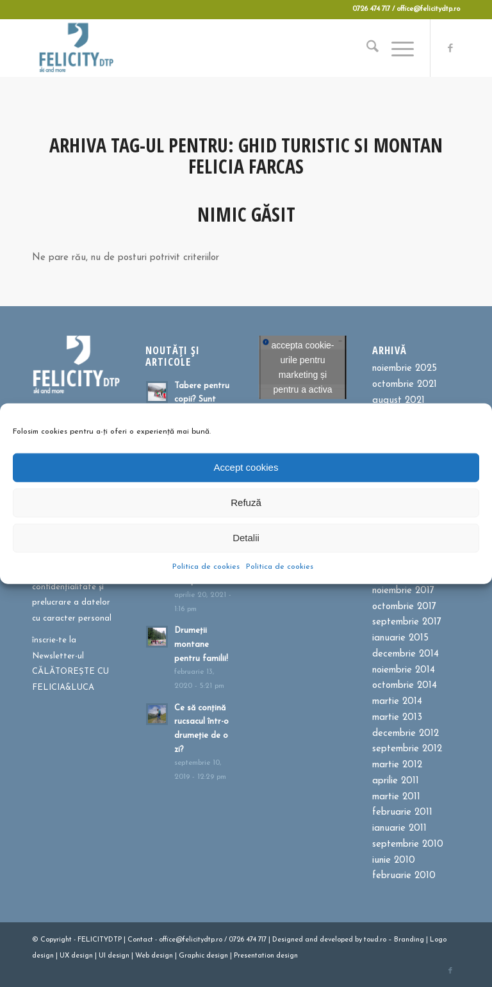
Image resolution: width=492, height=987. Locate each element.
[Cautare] (366, 48)
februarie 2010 (404, 876)
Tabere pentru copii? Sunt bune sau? (201, 400)
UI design (114, 955)
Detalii (246, 537)
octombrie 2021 (404, 384)
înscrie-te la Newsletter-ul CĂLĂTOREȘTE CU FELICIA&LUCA (70, 664)
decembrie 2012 (405, 733)
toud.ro (375, 939)
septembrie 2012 (407, 749)
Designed (287, 939)
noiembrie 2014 (403, 670)
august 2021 (398, 400)
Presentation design (266, 955)
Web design (154, 955)
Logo (438, 939)
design (43, 955)
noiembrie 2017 (403, 591)
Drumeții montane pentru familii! (201, 644)
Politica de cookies (206, 566)
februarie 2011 (402, 812)
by (358, 939)
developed (336, 939)
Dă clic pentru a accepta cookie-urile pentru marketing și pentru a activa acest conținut (302, 367)
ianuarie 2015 (400, 638)
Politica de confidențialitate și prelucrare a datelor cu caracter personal (71, 595)
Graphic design (203, 955)
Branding (409, 939)
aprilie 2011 (395, 781)
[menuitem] (366, 48)
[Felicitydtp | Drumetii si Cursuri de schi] (76, 48)
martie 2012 (397, 765)
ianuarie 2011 (399, 828)
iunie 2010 (393, 860)
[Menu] (396, 48)
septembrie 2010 (407, 844)
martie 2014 (397, 701)
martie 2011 (396, 797)
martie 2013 (397, 717)
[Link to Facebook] (450, 48)
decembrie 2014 (405, 654)
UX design (76, 955)
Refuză (246, 502)
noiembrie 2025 (404, 368)
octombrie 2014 (404, 685)
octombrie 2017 (404, 607)
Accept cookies (246, 467)
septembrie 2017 (406, 622)
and (311, 939)
